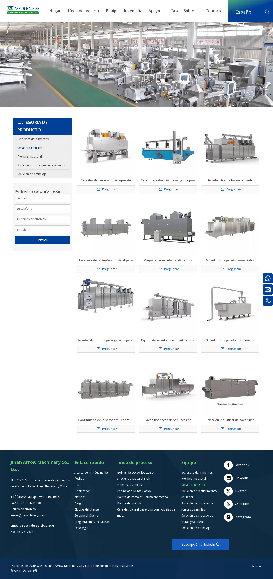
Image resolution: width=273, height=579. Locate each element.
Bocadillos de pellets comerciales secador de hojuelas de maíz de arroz (230, 260)
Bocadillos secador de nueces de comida (167, 420)
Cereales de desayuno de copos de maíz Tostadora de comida (106, 180)
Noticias (80, 497)
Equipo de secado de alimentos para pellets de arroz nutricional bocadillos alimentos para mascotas (168, 340)
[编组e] (136, 64)
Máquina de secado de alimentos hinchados (168, 260)
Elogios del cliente (86, 509)
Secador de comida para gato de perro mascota (105, 340)
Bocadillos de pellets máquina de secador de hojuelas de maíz (230, 340)
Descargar (81, 528)
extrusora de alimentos (197, 472)
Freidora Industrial (193, 479)
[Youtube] (237, 504)
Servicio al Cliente (86, 515)
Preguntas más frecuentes (92, 522)
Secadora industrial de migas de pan (168, 180)
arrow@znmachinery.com (27, 515)
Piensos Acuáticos (129, 485)
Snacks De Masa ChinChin (134, 479)
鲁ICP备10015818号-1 (25, 571)
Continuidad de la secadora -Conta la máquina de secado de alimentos (105, 420)
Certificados (82, 491)
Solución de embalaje (195, 528)
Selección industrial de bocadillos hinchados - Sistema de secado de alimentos (230, 420)
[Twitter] (237, 491)
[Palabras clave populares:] (267, 12)
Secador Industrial (193, 485)
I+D (76, 485)
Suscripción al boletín (200, 544)
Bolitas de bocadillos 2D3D (135, 472)
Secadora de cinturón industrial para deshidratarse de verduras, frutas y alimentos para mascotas (106, 260)
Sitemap (257, 566)
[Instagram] (237, 517)
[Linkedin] (237, 478)
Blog (77, 503)
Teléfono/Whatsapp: (24, 497)
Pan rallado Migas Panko (134, 491)
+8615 (43, 497)
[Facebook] (237, 465)
